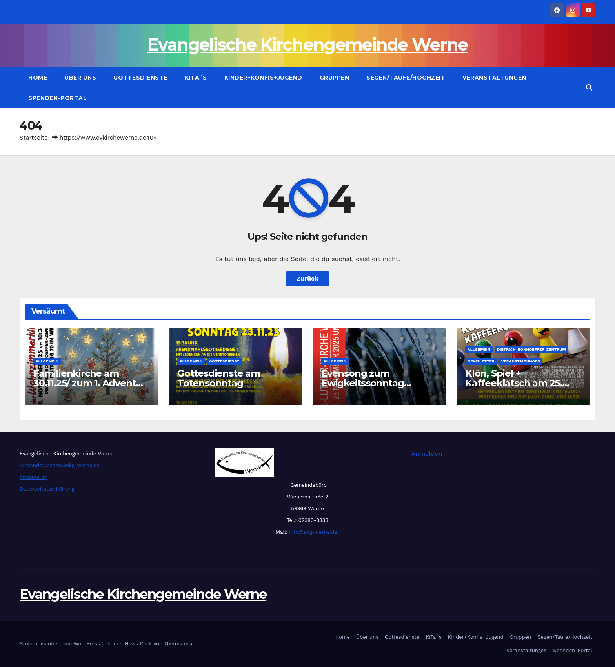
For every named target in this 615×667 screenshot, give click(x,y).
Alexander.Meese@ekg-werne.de (60, 465)
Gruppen (334, 77)
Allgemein (47, 361)
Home (37, 77)
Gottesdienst (224, 361)
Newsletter (481, 361)
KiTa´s (196, 77)
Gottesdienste (140, 77)
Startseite (34, 137)
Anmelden (426, 453)
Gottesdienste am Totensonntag (218, 378)
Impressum (33, 477)
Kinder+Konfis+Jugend (263, 77)
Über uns (80, 77)
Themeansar (179, 644)
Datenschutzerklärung (47, 489)
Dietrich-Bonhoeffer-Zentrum (531, 349)
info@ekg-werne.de (312, 532)
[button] (589, 87)
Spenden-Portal (57, 98)
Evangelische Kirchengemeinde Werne (307, 44)
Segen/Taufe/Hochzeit (405, 77)
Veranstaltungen (494, 77)
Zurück (307, 278)
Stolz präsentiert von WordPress (61, 644)
